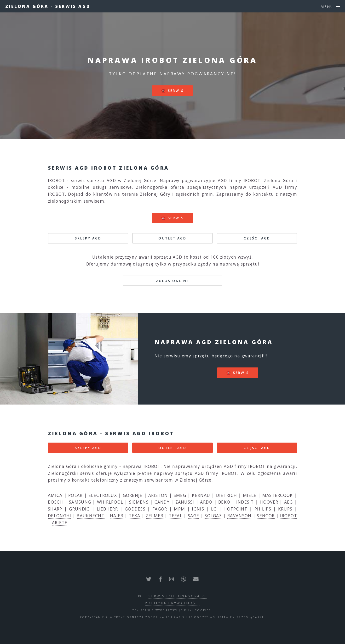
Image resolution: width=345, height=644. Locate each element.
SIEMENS (139, 502)
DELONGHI (59, 515)
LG (214, 509)
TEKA (134, 515)
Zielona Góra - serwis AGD (48, 6)
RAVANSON (239, 515)
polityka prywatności (172, 603)
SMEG (180, 495)
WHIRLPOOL (110, 502)
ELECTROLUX (102, 495)
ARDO (206, 502)
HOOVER (269, 502)
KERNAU (201, 495)
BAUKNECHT (90, 515)
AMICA (55, 495)
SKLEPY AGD (88, 238)
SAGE (193, 515)
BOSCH (55, 502)
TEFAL (176, 515)
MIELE (250, 495)
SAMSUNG (80, 502)
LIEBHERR (107, 509)
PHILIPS (262, 509)
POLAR (75, 495)
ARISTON (158, 495)
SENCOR (266, 515)
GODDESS (135, 509)
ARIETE (60, 522)
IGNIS (198, 509)
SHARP (55, 509)
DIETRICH (226, 495)
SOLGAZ (213, 515)
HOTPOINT (235, 509)
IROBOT (288, 515)
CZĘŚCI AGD (257, 238)
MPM (179, 509)
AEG (288, 502)
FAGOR (159, 509)
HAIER (116, 515)
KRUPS (285, 509)
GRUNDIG (79, 509)
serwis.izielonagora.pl (178, 596)
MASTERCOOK (277, 495)
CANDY (162, 502)
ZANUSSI (184, 502)
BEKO (224, 502)
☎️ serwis (172, 90)
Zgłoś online (172, 280)
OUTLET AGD (172, 238)
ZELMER (154, 515)
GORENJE (133, 495)
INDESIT (245, 502)
